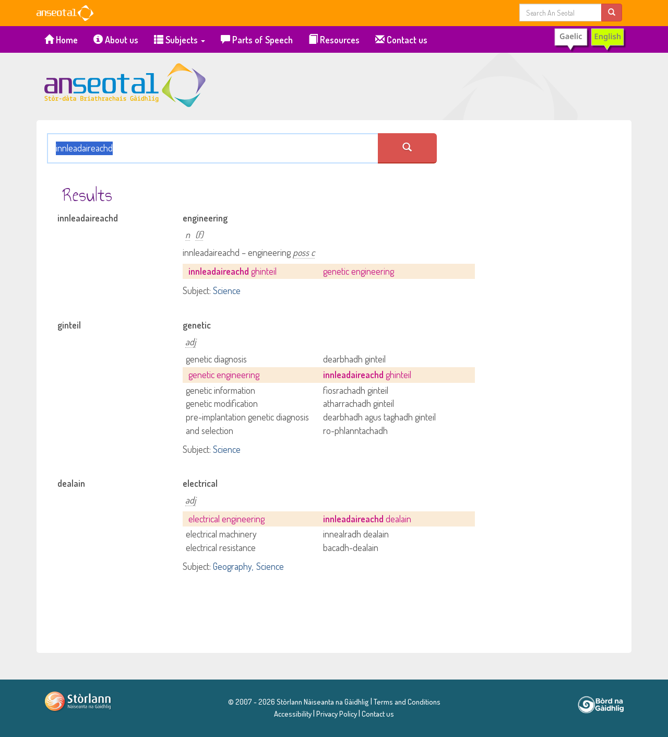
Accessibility (293, 713)
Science (227, 290)
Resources (334, 39)
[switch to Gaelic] (589, 40)
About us (115, 39)
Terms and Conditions (406, 701)
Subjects (179, 39)
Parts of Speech (257, 39)
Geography (232, 566)
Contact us (401, 39)
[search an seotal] (407, 148)
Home (61, 39)
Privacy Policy (336, 713)
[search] (611, 12)
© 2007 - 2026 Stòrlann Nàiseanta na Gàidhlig (298, 701)
